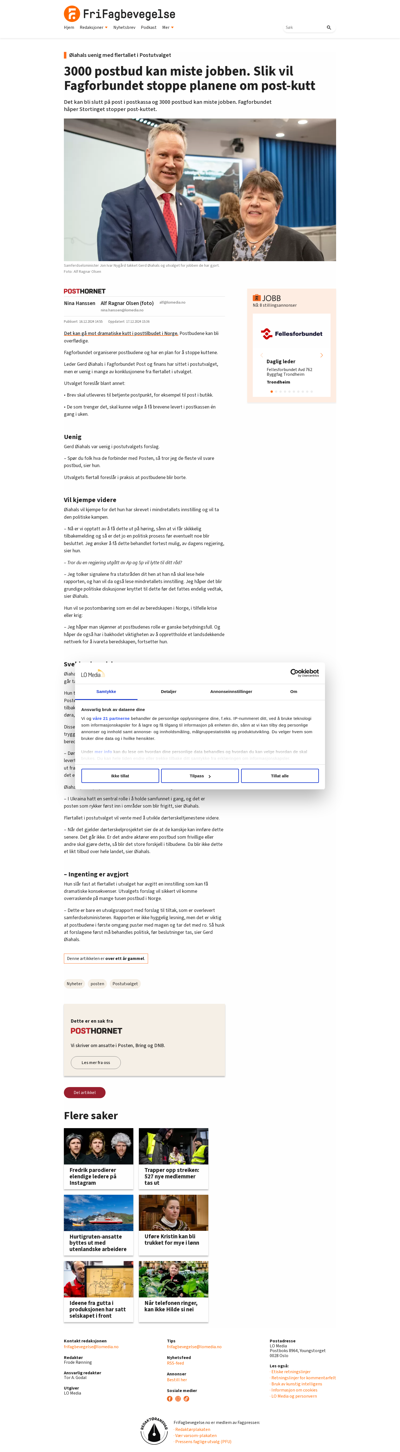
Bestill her (177, 1380)
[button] (322, 355)
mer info (103, 751)
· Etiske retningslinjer (290, 1372)
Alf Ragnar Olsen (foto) (127, 303)
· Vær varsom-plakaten (195, 1436)
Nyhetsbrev (124, 27)
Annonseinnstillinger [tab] (231, 691)
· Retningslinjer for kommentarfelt (303, 1378)
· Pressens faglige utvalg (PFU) (202, 1442)
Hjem (69, 27)
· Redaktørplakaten (192, 1429)
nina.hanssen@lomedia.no (122, 310)
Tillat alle (280, 775)
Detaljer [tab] (169, 691)
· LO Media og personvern (293, 1396)
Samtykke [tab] (106, 691)
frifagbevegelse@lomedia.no (91, 1347)
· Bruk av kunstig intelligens (296, 1384)
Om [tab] (293, 691)
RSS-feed (175, 1363)
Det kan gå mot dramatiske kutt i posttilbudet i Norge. (121, 333)
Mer (168, 27)
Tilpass (200, 775)
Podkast (149, 27)
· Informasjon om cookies (294, 1390)
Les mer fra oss (96, 1063)
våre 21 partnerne (111, 718)
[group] (292, 355)
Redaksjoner (94, 27)
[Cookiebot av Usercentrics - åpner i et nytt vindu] (294, 673)
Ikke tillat (120, 775)
